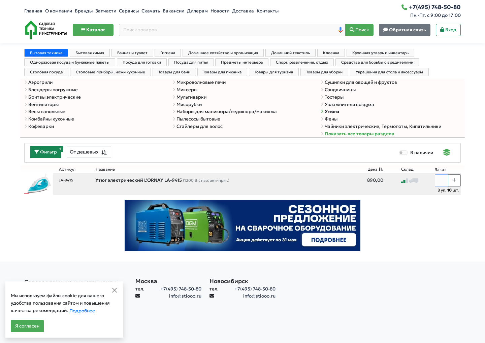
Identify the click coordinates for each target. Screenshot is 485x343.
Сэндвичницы (338, 90)
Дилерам (197, 11)
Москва (146, 281)
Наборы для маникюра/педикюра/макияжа (224, 111)
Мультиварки (189, 97)
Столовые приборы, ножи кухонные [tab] (110, 72)
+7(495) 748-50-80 (180, 289)
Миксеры (184, 90)
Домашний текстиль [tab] (290, 52)
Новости (220, 11)
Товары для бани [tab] (174, 72)
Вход (448, 30)
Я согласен (27, 326)
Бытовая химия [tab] (89, 52)
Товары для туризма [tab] (274, 72)
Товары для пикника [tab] (222, 72)
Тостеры (332, 97)
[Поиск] (359, 30)
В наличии (421, 153)
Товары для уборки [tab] (324, 72)
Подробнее (82, 311)
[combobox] (89, 152)
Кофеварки (39, 126)
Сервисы (129, 11)
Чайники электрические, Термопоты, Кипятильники (381, 126)
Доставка (243, 11)
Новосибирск (228, 281)
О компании (58, 11)
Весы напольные (44, 111)
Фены (329, 119)
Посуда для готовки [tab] (142, 62)
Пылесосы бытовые (196, 119)
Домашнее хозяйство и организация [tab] (223, 52)
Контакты (268, 11)
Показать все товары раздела (357, 134)
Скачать (150, 11)
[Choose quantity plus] (454, 180)
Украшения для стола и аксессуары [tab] (389, 72)
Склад (407, 169)
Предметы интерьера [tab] (242, 62)
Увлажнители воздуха (347, 104)
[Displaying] (447, 153)
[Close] (114, 290)
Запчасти (105, 11)
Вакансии (173, 11)
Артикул (67, 169)
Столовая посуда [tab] (46, 72)
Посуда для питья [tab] (191, 62)
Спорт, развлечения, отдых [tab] (302, 62)
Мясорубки (187, 104)
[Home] (45, 30)
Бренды (84, 11)
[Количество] (441, 180)
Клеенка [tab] (331, 52)
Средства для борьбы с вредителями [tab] (377, 62)
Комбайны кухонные (49, 119)
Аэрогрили (38, 82)
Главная (33, 11)
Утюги (330, 111)
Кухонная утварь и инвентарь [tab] (380, 52)
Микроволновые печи (199, 82)
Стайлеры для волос (197, 126)
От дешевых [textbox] (84, 152)
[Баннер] (242, 225)
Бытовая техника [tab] (46, 52)
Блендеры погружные (51, 90)
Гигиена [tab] (167, 52)
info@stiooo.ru (185, 296)
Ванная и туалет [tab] (132, 52)
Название (105, 169)
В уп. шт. (448, 190)
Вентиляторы (41, 104)
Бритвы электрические (52, 97)
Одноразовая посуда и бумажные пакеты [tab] (69, 62)
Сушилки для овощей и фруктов (359, 82)
